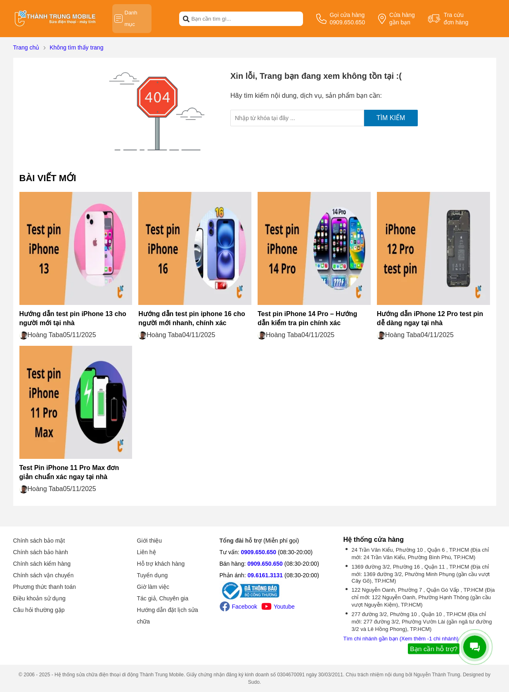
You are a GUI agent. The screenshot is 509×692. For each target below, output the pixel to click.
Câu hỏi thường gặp (39, 610)
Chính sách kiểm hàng (42, 563)
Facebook (238, 606)
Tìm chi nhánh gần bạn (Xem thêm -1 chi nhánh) (401, 638)
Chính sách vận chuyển (43, 575)
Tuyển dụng (152, 575)
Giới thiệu (149, 540)
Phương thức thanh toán (44, 586)
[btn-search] (186, 18)
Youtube (278, 606)
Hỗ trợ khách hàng (161, 563)
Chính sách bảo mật (39, 540)
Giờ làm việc (153, 586)
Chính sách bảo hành (40, 552)
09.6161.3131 (265, 575)
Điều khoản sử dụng (39, 598)
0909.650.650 (259, 552)
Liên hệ (146, 552)
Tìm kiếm (390, 117)
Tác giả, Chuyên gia (163, 598)
